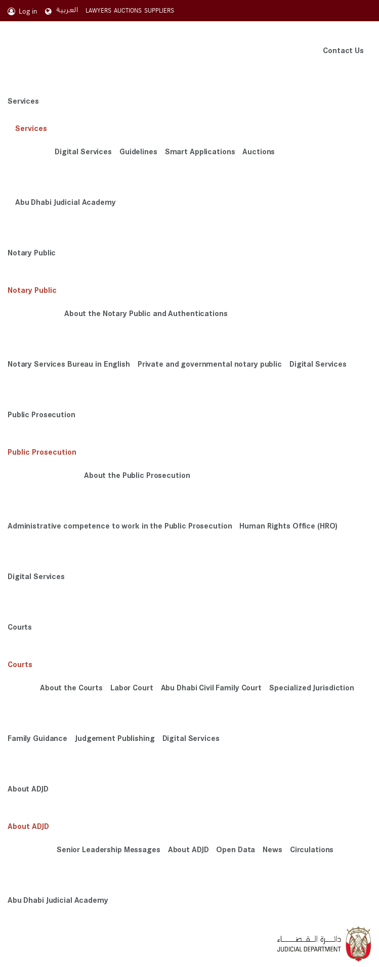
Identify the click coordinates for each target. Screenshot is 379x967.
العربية (61, 10)
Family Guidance (37, 737)
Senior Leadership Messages (108, 849)
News (272, 849)
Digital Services (83, 151)
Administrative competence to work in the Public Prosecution (120, 525)
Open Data (235, 849)
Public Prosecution (41, 414)
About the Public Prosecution (137, 474)
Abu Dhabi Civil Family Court (211, 687)
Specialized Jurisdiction (311, 687)
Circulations (311, 849)
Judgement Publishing (114, 737)
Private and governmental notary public (210, 363)
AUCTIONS (128, 10)
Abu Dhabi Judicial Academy (65, 201)
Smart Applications (200, 151)
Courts (20, 626)
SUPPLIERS (159, 10)
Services (23, 100)
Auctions (258, 151)
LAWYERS (98, 10)
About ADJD (28, 788)
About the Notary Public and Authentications (146, 313)
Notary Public (32, 252)
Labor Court (131, 687)
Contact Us (343, 50)
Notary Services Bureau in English (69, 363)
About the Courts (71, 687)
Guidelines (138, 151)
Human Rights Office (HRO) (288, 525)
